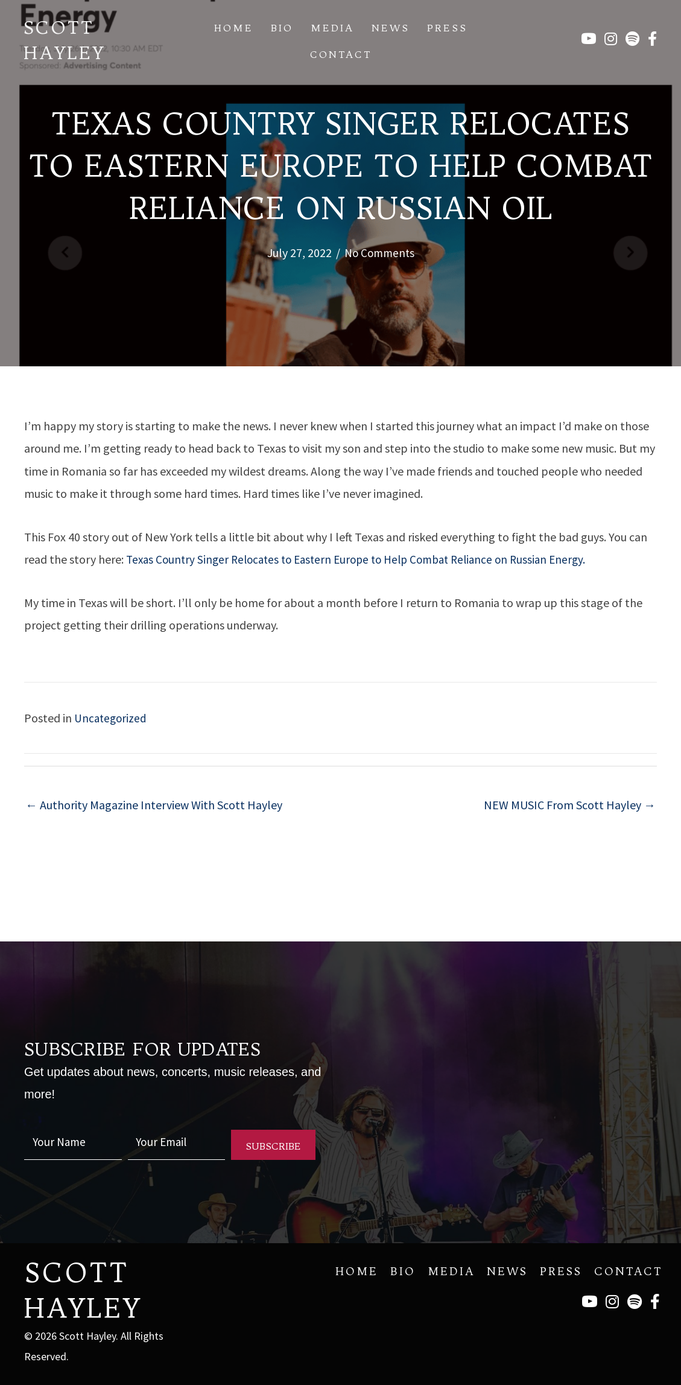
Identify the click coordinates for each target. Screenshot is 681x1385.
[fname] (73, 1145)
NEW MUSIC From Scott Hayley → (570, 804)
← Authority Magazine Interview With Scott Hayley (153, 804)
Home (233, 28)
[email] (177, 1145)
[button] (273, 1145)
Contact (341, 54)
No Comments (379, 252)
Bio (282, 28)
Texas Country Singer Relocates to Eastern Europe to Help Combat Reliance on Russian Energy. (367, 559)
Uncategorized (111, 717)
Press (447, 28)
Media (332, 28)
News (391, 28)
